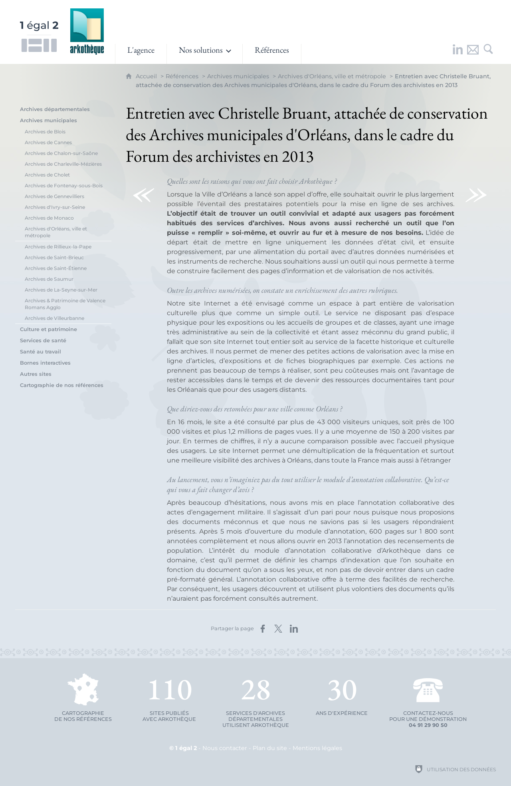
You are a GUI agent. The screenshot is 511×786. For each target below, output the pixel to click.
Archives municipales (238, 76)
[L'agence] (140, 54)
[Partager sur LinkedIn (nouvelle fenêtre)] (294, 628)
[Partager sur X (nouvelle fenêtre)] (278, 628)
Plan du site (270, 748)
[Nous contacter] (473, 54)
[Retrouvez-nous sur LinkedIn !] (457, 54)
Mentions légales (317, 748)
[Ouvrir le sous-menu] (204, 54)
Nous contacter (224, 748)
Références (182, 76)
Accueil (147, 76)
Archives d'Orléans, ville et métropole (332, 76)
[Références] (272, 54)
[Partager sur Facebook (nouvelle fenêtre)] (262, 628)
